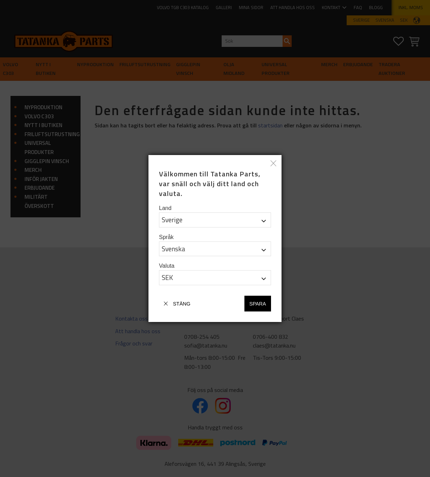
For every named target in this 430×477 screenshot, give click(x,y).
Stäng (181, 304)
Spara (257, 304)
